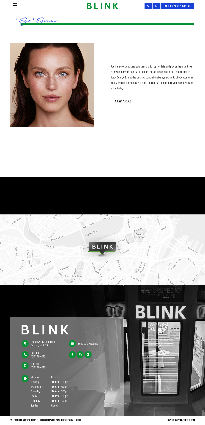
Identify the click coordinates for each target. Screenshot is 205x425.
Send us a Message (88, 345)
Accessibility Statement (50, 420)
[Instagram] (80, 355)
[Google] (88, 355)
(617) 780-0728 (39, 357)
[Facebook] (72, 355)
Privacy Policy (67, 420)
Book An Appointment (179, 6)
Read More (123, 102)
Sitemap (77, 420)
